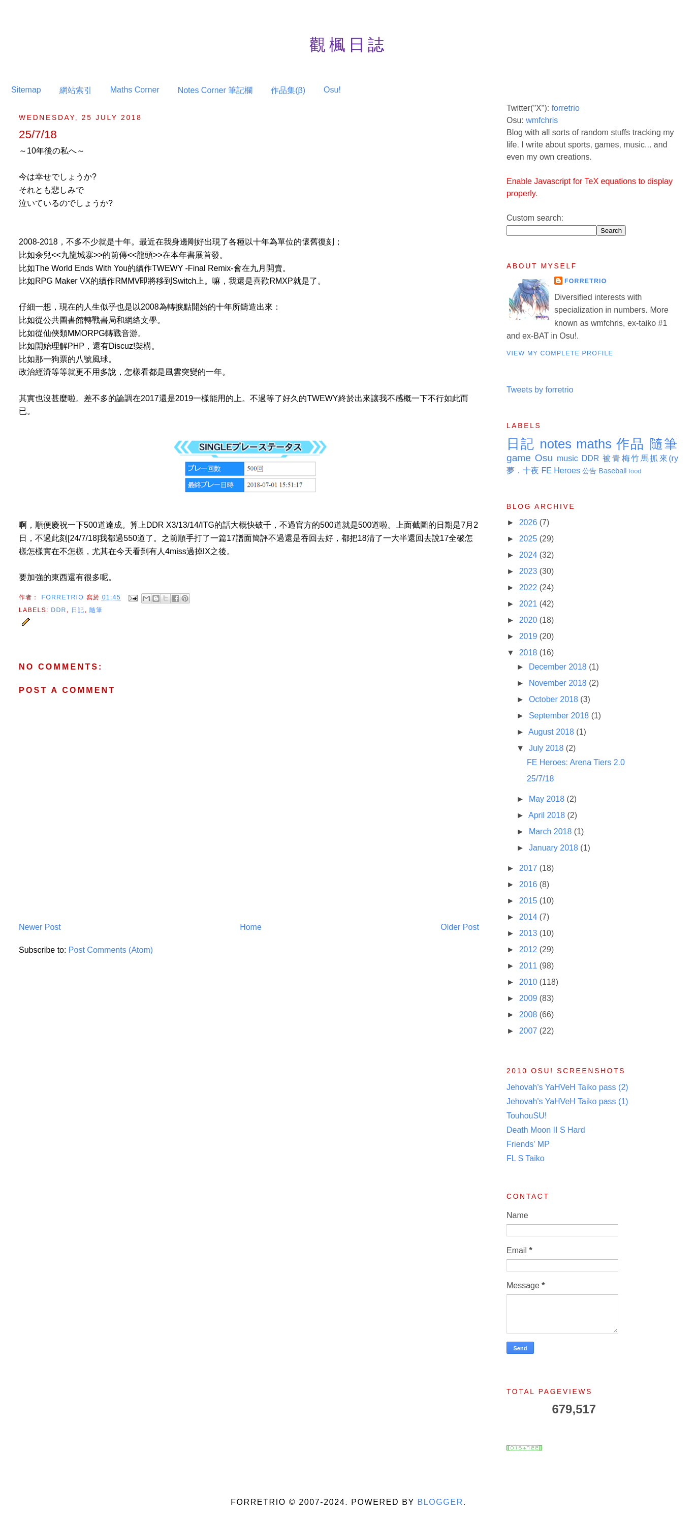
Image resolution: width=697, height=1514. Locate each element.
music (567, 458)
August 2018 (552, 732)
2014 (529, 917)
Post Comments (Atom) (111, 950)
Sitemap (26, 89)
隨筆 (96, 610)
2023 (529, 571)
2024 (529, 555)
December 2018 (559, 666)
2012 (529, 949)
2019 (529, 636)
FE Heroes (560, 470)
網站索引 (75, 90)
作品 (630, 444)
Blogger (440, 1502)
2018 (529, 652)
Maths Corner (135, 89)
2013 (529, 933)
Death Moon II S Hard (545, 1130)
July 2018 (547, 748)
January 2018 (554, 847)
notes (556, 444)
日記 (77, 610)
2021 (529, 603)
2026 (529, 522)
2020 (529, 620)
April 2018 (547, 815)
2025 (529, 538)
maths (594, 444)
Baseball (612, 471)
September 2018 (560, 715)
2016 (529, 884)
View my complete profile (559, 353)
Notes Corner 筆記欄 (215, 90)
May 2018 (548, 799)
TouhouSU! (526, 1115)
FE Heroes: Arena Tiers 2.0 (576, 762)
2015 (529, 900)
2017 (529, 868)
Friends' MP (528, 1144)
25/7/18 (540, 778)
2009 (529, 998)
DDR (58, 610)
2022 (529, 587)
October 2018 (554, 699)
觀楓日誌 (348, 45)
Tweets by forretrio (540, 389)
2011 (529, 965)
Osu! (332, 89)
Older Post (459, 927)
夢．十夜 (522, 470)
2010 (529, 982)
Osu (544, 457)
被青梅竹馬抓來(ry (640, 458)
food (635, 471)
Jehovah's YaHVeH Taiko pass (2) (567, 1087)
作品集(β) (288, 90)
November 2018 (559, 683)
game (518, 457)
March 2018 (551, 831)
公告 (589, 471)
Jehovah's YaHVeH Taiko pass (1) (567, 1101)
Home (251, 927)
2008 (529, 1014)
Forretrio (63, 597)
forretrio (566, 108)
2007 (529, 1030)
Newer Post (40, 927)
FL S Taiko (525, 1158)
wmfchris (542, 120)
